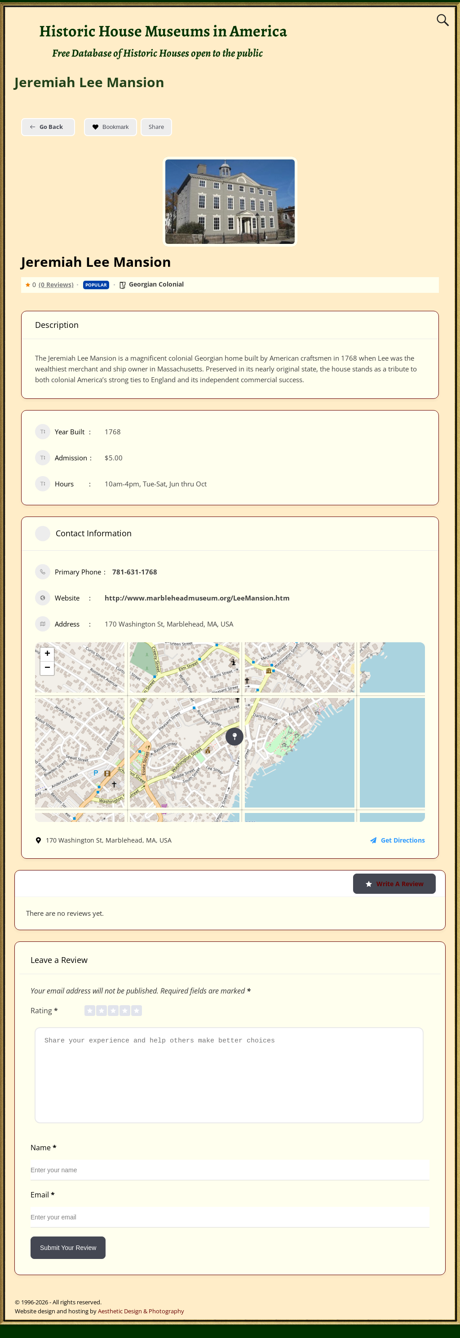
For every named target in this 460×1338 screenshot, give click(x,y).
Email (44, 1208)
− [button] (47, 668)
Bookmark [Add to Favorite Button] (110, 127)
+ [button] (47, 654)
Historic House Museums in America (163, 31)
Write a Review (394, 883)
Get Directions (397, 840)
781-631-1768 (134, 571)
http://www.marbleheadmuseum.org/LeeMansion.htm (197, 597)
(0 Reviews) (56, 285)
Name (44, 1161)
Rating (45, 1011)
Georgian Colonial (156, 284)
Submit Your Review (68, 1261)
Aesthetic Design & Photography (141, 1324)
